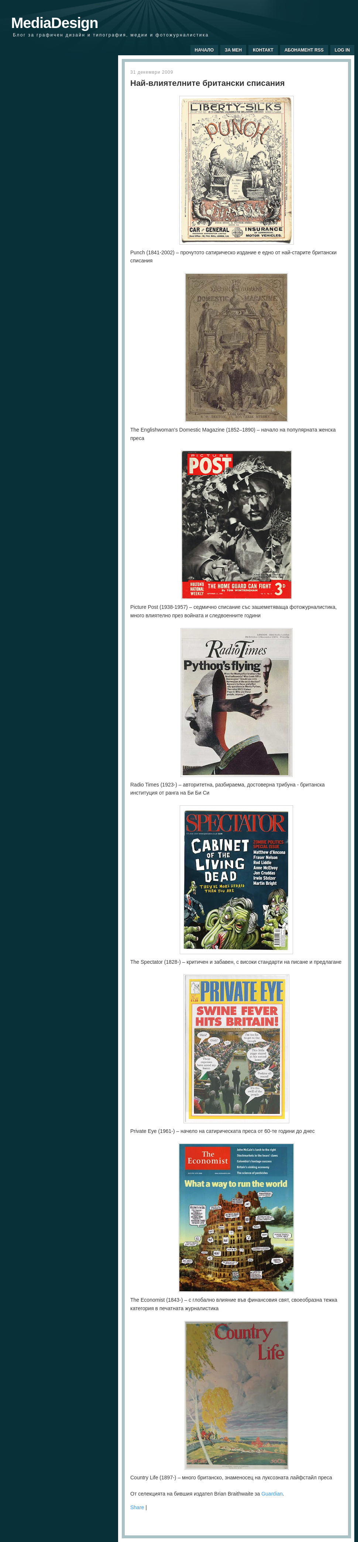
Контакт (263, 50)
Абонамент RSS (304, 50)
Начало (204, 50)
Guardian (272, 1494)
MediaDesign (54, 23)
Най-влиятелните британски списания (207, 83)
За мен (233, 50)
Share (137, 1507)
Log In (342, 50)
